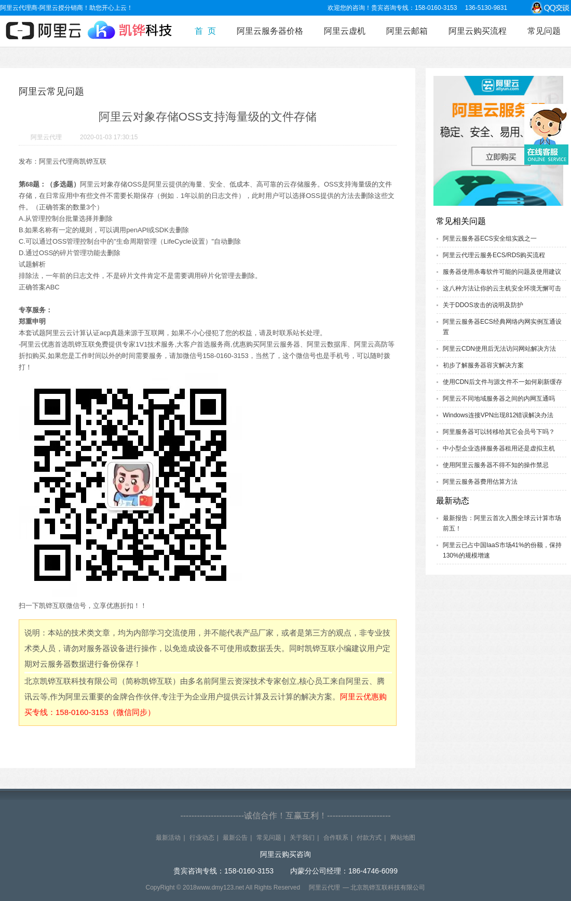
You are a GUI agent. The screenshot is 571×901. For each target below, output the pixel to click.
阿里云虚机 (344, 31)
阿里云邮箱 (407, 31)
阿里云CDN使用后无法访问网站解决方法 (499, 348)
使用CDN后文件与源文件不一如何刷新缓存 (502, 382)
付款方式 (369, 837)
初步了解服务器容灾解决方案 (483, 365)
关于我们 (302, 837)
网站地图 (402, 837)
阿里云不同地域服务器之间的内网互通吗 (499, 398)
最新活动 (168, 837)
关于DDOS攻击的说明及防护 (483, 305)
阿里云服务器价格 (270, 31)
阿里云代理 (46, 137)
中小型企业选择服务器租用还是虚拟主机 (499, 448)
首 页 (205, 31)
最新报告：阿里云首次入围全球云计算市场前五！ (502, 523)
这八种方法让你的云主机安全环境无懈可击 (502, 288)
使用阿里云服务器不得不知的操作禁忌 (496, 465)
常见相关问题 (461, 221)
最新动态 (452, 500)
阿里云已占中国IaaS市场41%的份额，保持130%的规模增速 (502, 550)
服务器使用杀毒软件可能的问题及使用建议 (502, 271)
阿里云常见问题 (51, 91)
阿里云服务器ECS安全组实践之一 (490, 238)
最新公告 (235, 837)
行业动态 (201, 837)
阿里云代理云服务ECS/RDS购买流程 (494, 255)
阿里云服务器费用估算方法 (480, 481)
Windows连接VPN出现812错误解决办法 (498, 415)
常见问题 (544, 31)
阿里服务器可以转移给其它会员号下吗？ (499, 431)
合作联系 (335, 837)
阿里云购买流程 (477, 31)
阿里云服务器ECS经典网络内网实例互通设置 (502, 327)
